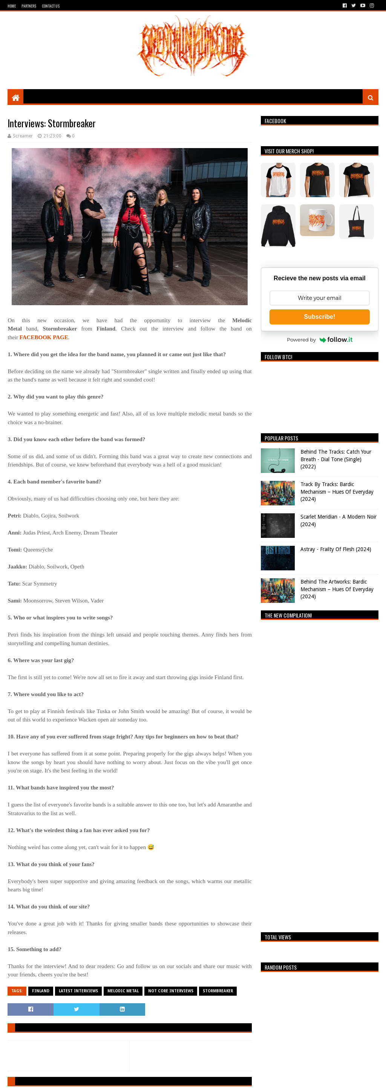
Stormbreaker (218, 991)
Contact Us (51, 6)
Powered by (319, 340)
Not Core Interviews (170, 991)
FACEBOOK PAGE (44, 337)
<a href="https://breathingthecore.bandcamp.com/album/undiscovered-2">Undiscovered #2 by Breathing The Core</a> (319, 774)
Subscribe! (319, 317)
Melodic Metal (123, 991)
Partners (28, 6)
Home (12, 6)
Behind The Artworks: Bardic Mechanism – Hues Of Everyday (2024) (337, 589)
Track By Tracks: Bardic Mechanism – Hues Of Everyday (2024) (337, 491)
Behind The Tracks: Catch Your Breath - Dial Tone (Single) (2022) (335, 459)
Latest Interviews (78, 991)
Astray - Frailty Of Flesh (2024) (335, 549)
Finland (40, 991)
